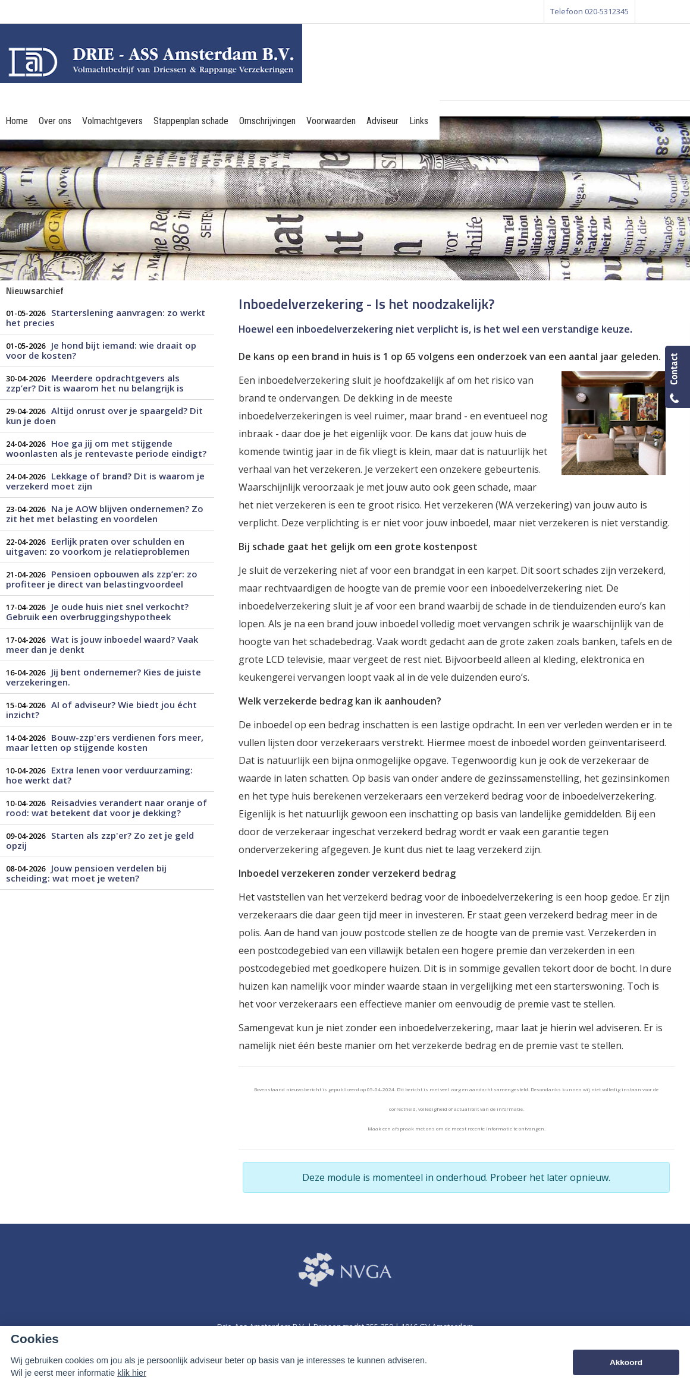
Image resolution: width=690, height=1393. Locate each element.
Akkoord (626, 1362)
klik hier (131, 1373)
